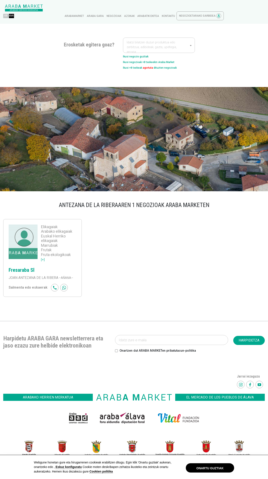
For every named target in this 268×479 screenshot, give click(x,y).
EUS (53, 7)
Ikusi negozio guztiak (140, 49)
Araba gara (136, 7)
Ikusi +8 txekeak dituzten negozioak (158, 63)
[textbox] (159, 39)
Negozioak (155, 7)
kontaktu (209, 7)
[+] (43, 255)
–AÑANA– (66, 274)
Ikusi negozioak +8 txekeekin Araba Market (157, 56)
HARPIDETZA (249, 336)
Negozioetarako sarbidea (241, 7)
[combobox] (159, 37)
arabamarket (115, 7)
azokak (170, 7)
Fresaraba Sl (22, 266)
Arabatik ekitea (189, 7)
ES (47, 7)
